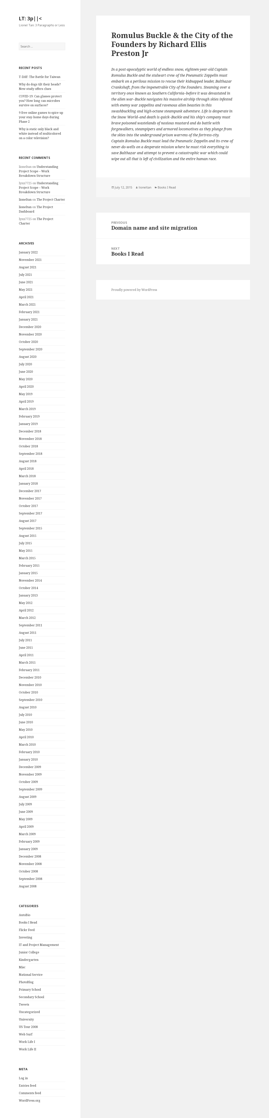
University (26, 1019)
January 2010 (28, 759)
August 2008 (27, 886)
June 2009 (26, 812)
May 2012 (26, 603)
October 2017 (28, 506)
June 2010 (26, 722)
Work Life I (27, 1042)
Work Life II (27, 1049)
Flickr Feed (27, 930)
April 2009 (26, 827)
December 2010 (30, 677)
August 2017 (27, 521)
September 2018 (30, 454)
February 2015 (29, 565)
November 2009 (30, 774)
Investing (25, 937)
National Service (31, 975)
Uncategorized (29, 1012)
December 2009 (30, 767)
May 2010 (26, 730)
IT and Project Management (39, 945)
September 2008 (30, 879)
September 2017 (30, 513)
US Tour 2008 (28, 1027)
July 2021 (25, 275)
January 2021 (28, 319)
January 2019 (28, 424)
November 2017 (30, 498)
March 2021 (27, 304)
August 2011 (27, 633)
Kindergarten (28, 960)
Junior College (29, 952)
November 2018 (30, 439)
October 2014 (28, 588)
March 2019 (27, 409)
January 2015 (28, 573)
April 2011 (26, 655)
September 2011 (30, 625)
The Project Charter (51, 199)
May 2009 (26, 819)
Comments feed (30, 1093)
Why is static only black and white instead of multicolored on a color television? (40, 133)
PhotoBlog (26, 982)
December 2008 (30, 856)
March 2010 (27, 744)
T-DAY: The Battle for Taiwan (39, 77)
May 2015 (26, 551)
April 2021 (26, 297)
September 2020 (30, 349)
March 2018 (27, 476)
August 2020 (27, 357)
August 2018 (27, 461)
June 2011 (26, 648)
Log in (23, 1078)
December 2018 (30, 431)
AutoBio (24, 915)
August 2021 (27, 267)
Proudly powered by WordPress (134, 290)
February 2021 (29, 312)
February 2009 (29, 841)
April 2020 (26, 386)
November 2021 (30, 260)
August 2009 (27, 797)
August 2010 (27, 707)
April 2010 (26, 737)
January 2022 (28, 252)
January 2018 (28, 483)
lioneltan (25, 199)
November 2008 (30, 864)
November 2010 (30, 685)
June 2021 (26, 282)
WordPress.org (29, 1100)
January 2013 (28, 595)
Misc (22, 967)
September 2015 (30, 528)
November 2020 (30, 334)
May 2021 (26, 290)
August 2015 (27, 536)
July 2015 (25, 543)
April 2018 (26, 469)
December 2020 (30, 327)
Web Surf (25, 1034)
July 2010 (25, 715)
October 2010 (28, 692)
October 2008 (28, 871)
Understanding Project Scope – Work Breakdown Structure (38, 171)
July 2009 (25, 804)
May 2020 (26, 379)
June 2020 (26, 372)
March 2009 (27, 834)
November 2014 (30, 580)
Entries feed (27, 1086)
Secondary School (31, 997)
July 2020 (25, 364)
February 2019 (29, 416)
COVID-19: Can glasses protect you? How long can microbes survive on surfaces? (40, 100)
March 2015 (27, 558)
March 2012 (27, 618)
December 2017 (30, 491)
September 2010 (30, 700)
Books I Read (28, 922)
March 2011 (27, 662)
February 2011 (29, 670)
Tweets (24, 1004)
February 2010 (29, 752)
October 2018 (28, 446)
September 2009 (30, 789)
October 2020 (28, 342)
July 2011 (25, 640)
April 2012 (26, 610)
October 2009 (28, 782)
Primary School (30, 989)
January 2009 (28, 849)
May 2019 (26, 394)
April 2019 (26, 401)
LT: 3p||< (30, 18)
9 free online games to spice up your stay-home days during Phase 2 (41, 117)
